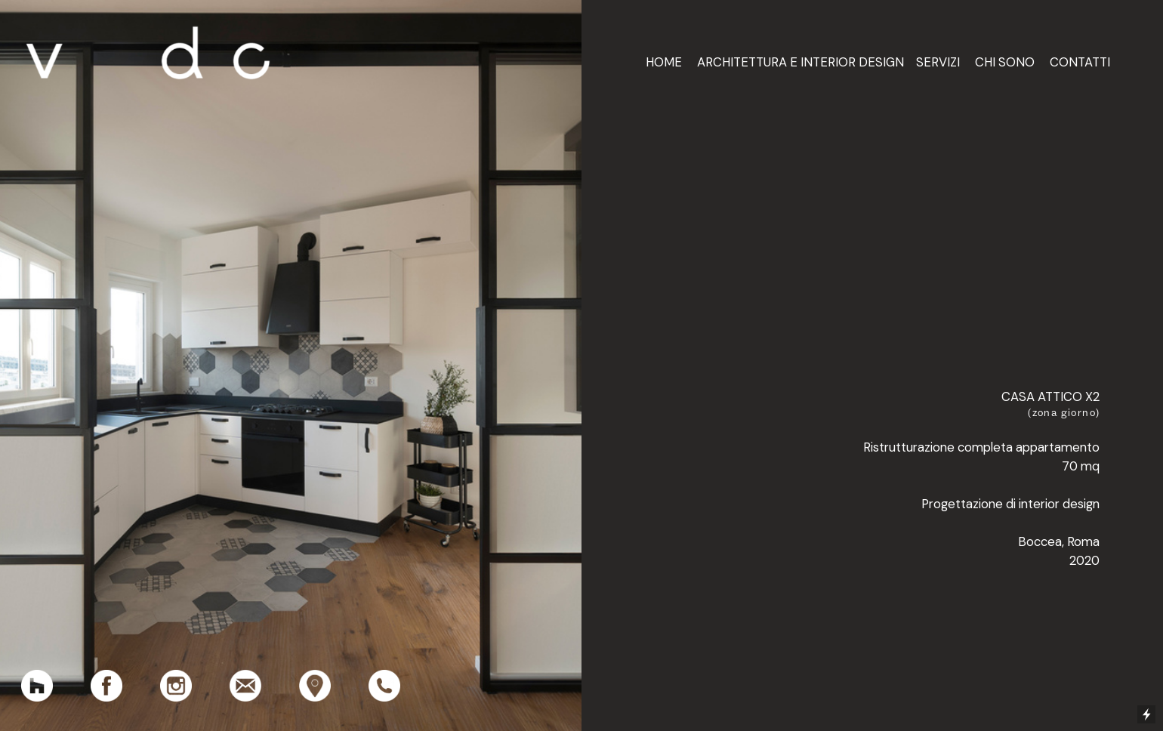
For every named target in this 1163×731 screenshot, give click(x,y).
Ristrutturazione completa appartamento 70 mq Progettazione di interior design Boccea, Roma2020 (981, 504)
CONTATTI (1080, 62)
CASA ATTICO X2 (1050, 396)
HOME (664, 62)
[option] (291, 365)
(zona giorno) (1064, 412)
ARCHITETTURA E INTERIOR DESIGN (800, 62)
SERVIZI (938, 62)
